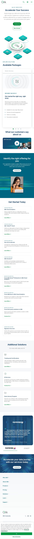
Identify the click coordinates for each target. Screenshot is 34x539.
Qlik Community (6, 516)
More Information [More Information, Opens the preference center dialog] (16, 536)
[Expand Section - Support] (5, 502)
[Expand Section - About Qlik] (6, 481)
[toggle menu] (32, 2)
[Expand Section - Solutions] (6, 494)
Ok (16, 533)
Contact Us (17, 24)
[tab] (10, 449)
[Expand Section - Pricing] (5, 490)
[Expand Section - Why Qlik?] (6, 477)
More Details (17, 28)
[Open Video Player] (17, 143)
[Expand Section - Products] (6, 485)
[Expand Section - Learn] (5, 498)
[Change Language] (27, 2)
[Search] (24, 2)
